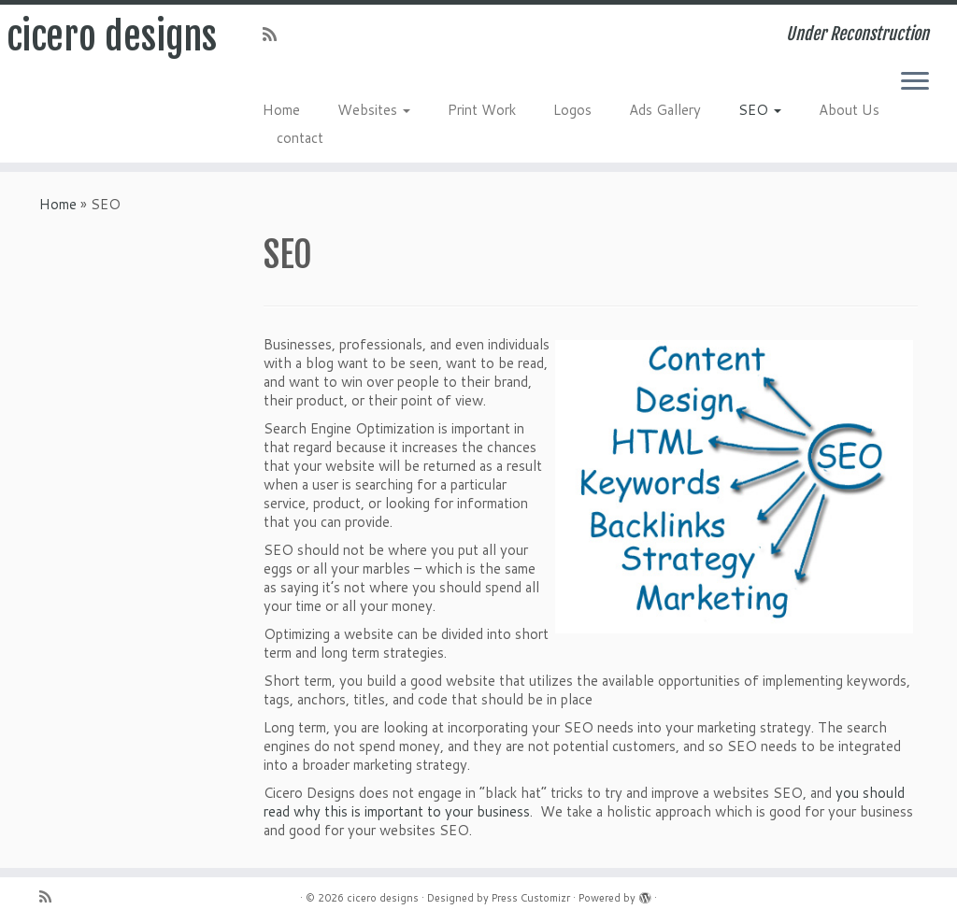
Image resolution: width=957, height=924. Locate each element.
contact (300, 138)
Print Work (482, 110)
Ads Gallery (665, 110)
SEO (759, 110)
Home (281, 110)
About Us (849, 110)
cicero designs (112, 36)
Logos (572, 110)
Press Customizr (531, 897)
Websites (373, 110)
